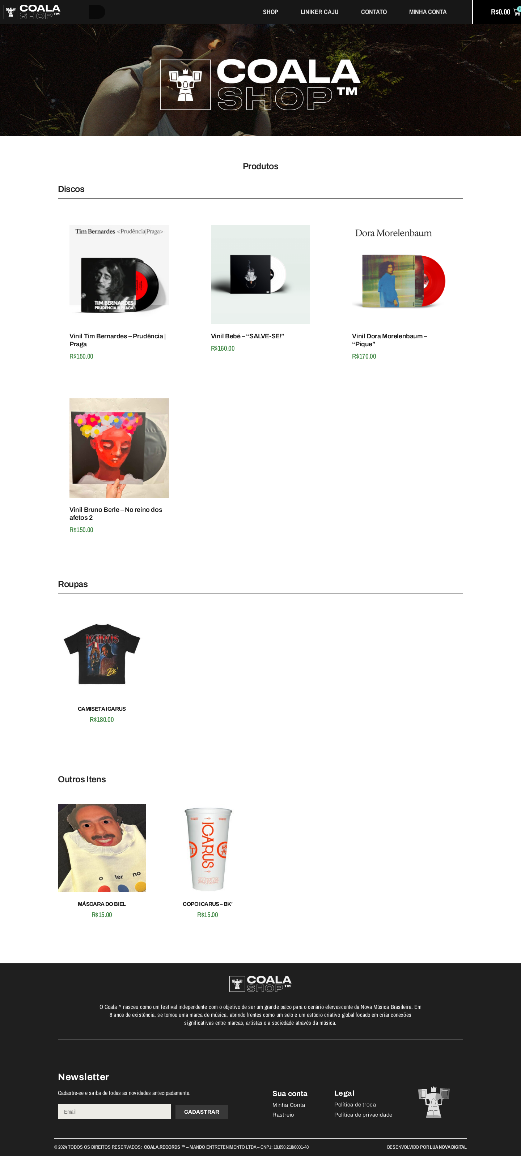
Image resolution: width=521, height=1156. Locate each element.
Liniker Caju (320, 11)
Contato (374, 11)
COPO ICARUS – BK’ (207, 904)
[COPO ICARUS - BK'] (208, 849)
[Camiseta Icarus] (102, 654)
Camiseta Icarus (102, 709)
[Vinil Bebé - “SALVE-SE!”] (260, 276)
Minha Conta (428, 11)
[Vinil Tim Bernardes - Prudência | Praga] (119, 276)
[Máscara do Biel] (102, 849)
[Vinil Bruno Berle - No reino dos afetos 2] (119, 449)
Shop (270, 11)
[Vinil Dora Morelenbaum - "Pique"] (402, 276)
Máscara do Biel (102, 904)
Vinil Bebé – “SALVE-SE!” (247, 336)
